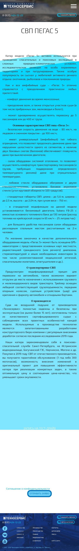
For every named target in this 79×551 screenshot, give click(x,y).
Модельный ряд (38, 537)
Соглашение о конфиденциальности (28, 488)
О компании (37, 541)
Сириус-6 (20, 531)
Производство (38, 528)
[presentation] (39, 467)
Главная (35, 534)
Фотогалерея (56, 531)
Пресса (54, 534)
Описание (20, 537)
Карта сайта (56, 541)
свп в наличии (67, 522)
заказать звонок (68, 15)
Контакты (55, 528)
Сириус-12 (20, 534)
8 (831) (12, 15)
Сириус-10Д (21, 528)
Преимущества (38, 531)
